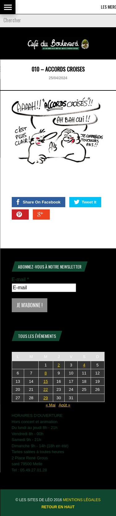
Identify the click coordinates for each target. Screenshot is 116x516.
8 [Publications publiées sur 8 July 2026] (46, 373)
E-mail (20, 279)
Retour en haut (58, 507)
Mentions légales (82, 500)
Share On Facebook (38, 202)
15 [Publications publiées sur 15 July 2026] (45, 381)
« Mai (51, 405)
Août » (65, 405)
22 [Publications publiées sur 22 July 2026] (45, 389)
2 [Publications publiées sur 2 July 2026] (59, 365)
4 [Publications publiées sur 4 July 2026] (84, 365)
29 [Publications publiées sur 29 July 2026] (45, 398)
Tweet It (85, 202)
